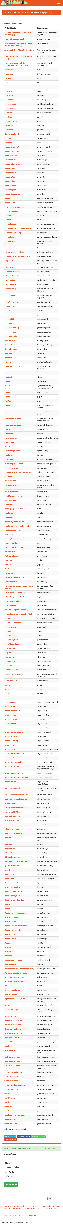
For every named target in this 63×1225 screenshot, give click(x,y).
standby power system (13, 960)
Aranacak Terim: (10, 1154)
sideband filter (10, 849)
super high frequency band (14, 999)
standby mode (10, 956)
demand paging (10, 237)
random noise (9, 728)
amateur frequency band (14, 39)
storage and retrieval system (15, 973)
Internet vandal (10, 476)
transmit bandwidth (12, 1042)
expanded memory (11, 328)
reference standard (12, 788)
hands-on (8, 412)
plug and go (9, 653)
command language (12, 173)
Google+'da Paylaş (10, 1139)
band (6, 83)
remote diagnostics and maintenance (18, 795)
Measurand (8, 534)
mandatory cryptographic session (17, 526)
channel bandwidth (11, 134)
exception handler (11, 302)
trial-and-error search (13, 1061)
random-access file (11, 766)
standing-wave (10, 964)
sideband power (10, 853)
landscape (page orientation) (15, 509)
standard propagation (13, 930)
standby (7, 943)
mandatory (8, 517)
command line (9, 177)
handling (7, 401)
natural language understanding (16, 597)
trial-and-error (10, 1050)
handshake (8, 434)
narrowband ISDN (11, 582)
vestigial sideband (11, 1076)
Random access (10, 702)
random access (10, 698)
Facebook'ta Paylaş (24, 1136)
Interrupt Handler (11, 481)
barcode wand (10, 108)
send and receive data (13, 833)
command (8, 143)
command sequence (12, 194)
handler (7, 392)
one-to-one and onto (12, 623)
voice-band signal (11, 1089)
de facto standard (11, 211)
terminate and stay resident (15, 1020)
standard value (10, 939)
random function (10, 719)
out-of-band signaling (12, 644)
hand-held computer (12, 366)
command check (10, 155)
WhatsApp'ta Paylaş (38, 1136)
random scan (9, 745)
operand (7, 631)
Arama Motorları (15, 1208)
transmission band (11, 1038)
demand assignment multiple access (18, 228)
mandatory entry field (13, 530)
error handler (9, 280)
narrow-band (9, 573)
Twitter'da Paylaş (10, 1136)
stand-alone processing (13, 891)
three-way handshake (12, 1029)
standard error (10, 921)
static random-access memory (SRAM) (19, 969)
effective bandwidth (12, 276)
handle (7, 381)
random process (10, 736)
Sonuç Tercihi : (9, 1172)
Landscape (8, 504)
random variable (10, 758)
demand (7, 215)
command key (9, 168)
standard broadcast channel (15, 913)
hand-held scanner (11, 373)
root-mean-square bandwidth (16, 799)
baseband (8, 113)
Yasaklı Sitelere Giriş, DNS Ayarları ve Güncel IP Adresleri (22, 1206)
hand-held (8, 362)
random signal (9, 749)
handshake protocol (12, 438)
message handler (11, 543)
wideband (8, 1106)
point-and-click (10, 665)
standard (7, 904)
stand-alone (9, 874)
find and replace (10, 349)
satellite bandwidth (12, 816)
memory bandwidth (12, 539)
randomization (10, 782)
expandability (9, 319)
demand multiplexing (12, 233)
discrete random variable (14, 252)
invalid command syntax (13, 496)
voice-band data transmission (15, 1085)
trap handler (9, 1046)
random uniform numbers (14, 754)
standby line (9, 951)
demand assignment (12, 224)
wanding (7, 1102)
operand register (11, 640)
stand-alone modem (12, 883)
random (7, 689)
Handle (7, 386)
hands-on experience (12, 418)
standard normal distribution (15, 926)
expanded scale (10, 336)
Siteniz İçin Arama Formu (47, 1208)
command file (9, 160)
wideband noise (10, 1124)
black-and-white (10, 121)
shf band (7, 838)
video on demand (11, 1081)
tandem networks (11, 1016)
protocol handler (11, 670)
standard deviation (11, 917)
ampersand (8, 70)
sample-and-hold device (13, 812)
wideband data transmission (15, 1115)
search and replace (11, 820)
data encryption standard (14, 207)
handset (7, 429)
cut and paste (9, 203)
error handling (10, 284)
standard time (9, 934)
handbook (8, 377)
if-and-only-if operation (13, 464)
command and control (12, 147)
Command (8, 138)
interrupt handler (11, 492)
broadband (8, 125)
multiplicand (9, 560)
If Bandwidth (9, 459)
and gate (7, 78)
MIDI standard (9, 552)
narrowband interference (14, 577)
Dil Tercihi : (8, 1163)
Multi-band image (11, 556)
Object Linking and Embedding (16, 610)
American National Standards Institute (19, 50)
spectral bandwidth (12, 866)
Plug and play (9, 661)
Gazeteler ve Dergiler (29, 1208)
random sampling (11, 741)
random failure (10, 715)
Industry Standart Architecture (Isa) (18, 472)
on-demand (8, 618)
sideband (8, 844)
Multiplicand (9, 565)
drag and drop (10, 261)
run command (9, 803)
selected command (11, 829)
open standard (10, 627)
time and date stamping (13, 1033)
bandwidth (8, 95)
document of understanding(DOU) (17, 256)
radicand (7, 685)
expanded (8, 323)
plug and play (9, 657)
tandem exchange (11, 1010)
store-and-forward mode (14, 977)
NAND (6, 569)
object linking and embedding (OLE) (18, 614)
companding (9, 198)
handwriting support (12, 451)
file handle (8, 345)
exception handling (11, 306)
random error (9, 706)
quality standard (10, 681)
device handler (10, 248)
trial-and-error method (13, 1057)
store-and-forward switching (15, 981)
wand (6, 1094)
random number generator (14, 732)
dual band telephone (12, 272)
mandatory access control (14, 522)
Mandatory (8, 513)
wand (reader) (10, 1098)
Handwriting (9, 446)
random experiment (12, 711)
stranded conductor (12, 990)
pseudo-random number (13, 674)
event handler (9, 295)
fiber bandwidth (10, 341)
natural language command (14, 593)
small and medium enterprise (15, 861)
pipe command (10, 648)
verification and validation (14, 1072)
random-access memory (13, 773)
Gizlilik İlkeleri (31, 1216)
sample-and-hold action (13, 808)
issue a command (11, 500)
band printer (9, 91)
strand (7, 986)
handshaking (9, 442)
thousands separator (12, 1025)
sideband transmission (13, 857)
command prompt (11, 190)
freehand (8, 353)
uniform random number (13, 1066)
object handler (10, 605)
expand (7, 310)
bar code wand (10, 104)
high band (8, 455)
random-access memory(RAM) (16, 777)
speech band (9, 870)
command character (12, 151)
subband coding (10, 994)
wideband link (9, 1119)
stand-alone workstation (14, 900)
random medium (10, 724)
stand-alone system (12, 896)
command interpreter (12, 164)
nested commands (11, 601)
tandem (7, 1005)
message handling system (14, 547)
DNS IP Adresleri (48, 1206)
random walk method (12, 762)
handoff (7, 405)
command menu (10, 185)
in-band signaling (11, 468)
